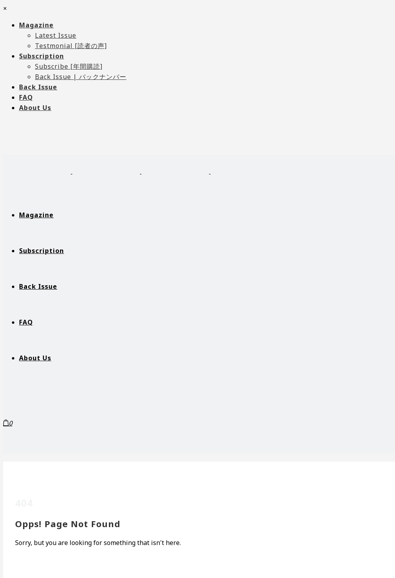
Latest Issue (55, 35)
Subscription (41, 56)
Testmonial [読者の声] (71, 45)
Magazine (36, 25)
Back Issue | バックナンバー (80, 76)
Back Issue (38, 87)
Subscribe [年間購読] (69, 66)
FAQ (26, 97)
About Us (35, 107)
